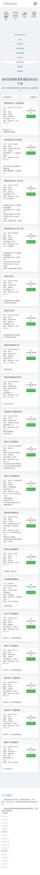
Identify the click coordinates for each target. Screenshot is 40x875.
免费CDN (5, 829)
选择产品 (6, 16)
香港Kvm (5, 835)
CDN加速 (20, 44)
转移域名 (20, 71)
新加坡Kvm (5, 838)
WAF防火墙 (20, 53)
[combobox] (7, 97)
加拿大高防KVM (20, 35)
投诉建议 (5, 867)
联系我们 (5, 854)
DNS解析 (5, 826)
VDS (20, 39)
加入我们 (5, 823)
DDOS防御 (20, 48)
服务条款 (5, 816)
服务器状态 (5, 861)
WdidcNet (10, 3)
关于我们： (8, 795)
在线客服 (5, 857)
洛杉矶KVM (5, 842)
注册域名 (20, 66)
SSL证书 (20, 57)
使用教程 (5, 864)
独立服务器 (20, 62)
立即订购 (31, 116)
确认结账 (15, 16)
